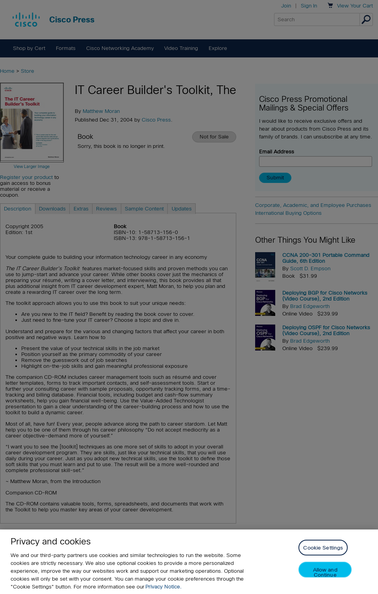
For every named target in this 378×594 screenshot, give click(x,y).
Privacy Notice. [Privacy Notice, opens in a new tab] (163, 587)
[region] (189, 561)
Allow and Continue (325, 572)
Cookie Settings (323, 548)
